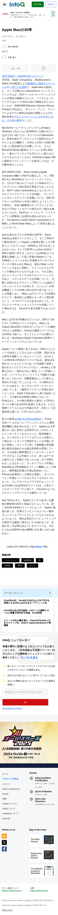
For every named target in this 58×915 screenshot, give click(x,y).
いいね (17, 68)
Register (37, 4)
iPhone (38, 546)
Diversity (6, 818)
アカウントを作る (10, 779)
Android (27, 560)
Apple (20, 565)
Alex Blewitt (13, 46)
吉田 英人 (12, 57)
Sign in (51, 4)
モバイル (32, 565)
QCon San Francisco (40, 800)
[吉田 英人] (4, 57)
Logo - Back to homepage (17, 4)
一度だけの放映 (18, 87)
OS (40, 560)
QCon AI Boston (43, 791)
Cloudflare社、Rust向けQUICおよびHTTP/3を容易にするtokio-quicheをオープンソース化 (26, 601)
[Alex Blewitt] (4, 46)
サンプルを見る (29, 657)
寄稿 (4, 799)
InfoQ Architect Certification (43, 779)
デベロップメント (10, 560)
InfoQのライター (9, 804)
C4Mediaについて (10, 813)
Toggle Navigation (4, 4)
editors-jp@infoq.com (39, 890)
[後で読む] (43, 68)
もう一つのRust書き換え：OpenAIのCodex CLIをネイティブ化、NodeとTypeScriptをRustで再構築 (27, 622)
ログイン (7, 784)
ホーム (5, 774)
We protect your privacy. (12, 708)
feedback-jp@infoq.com (11, 890)
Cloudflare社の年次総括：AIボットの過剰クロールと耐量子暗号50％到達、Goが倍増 (26, 611)
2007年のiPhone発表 (28, 419)
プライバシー (7, 910)
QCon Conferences (11, 789)
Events (5, 794)
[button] (25, 702)
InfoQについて (8, 808)
